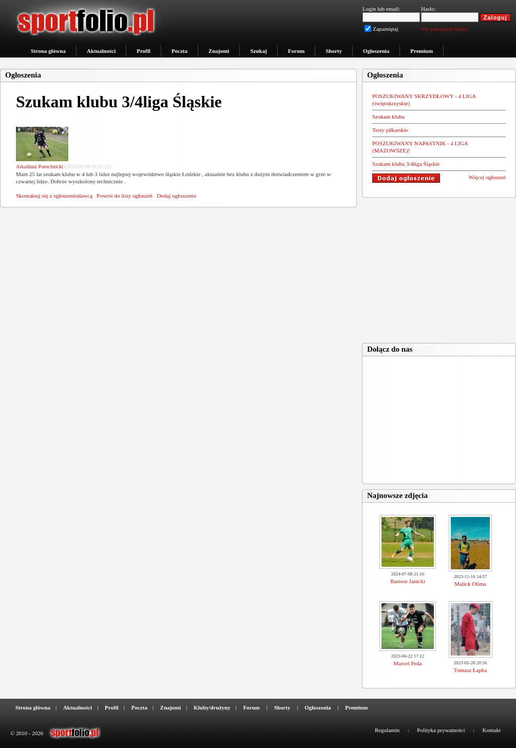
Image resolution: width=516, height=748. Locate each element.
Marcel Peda (407, 663)
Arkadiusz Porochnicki (39, 166)
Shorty (334, 51)
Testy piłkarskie (390, 130)
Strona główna (48, 51)
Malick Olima (470, 584)
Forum (296, 51)
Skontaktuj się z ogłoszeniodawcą (54, 196)
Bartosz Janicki (407, 581)
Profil (143, 51)
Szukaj (258, 51)
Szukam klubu (388, 116)
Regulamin (387, 730)
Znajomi (218, 51)
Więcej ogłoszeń (487, 177)
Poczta (179, 51)
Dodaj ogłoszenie (176, 196)
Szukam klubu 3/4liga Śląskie (405, 164)
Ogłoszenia (376, 51)
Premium (421, 51)
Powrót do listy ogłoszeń (124, 196)
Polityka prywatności (441, 730)
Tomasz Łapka (470, 670)
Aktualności (101, 51)
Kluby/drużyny (212, 707)
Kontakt (492, 730)
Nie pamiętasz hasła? (445, 29)
